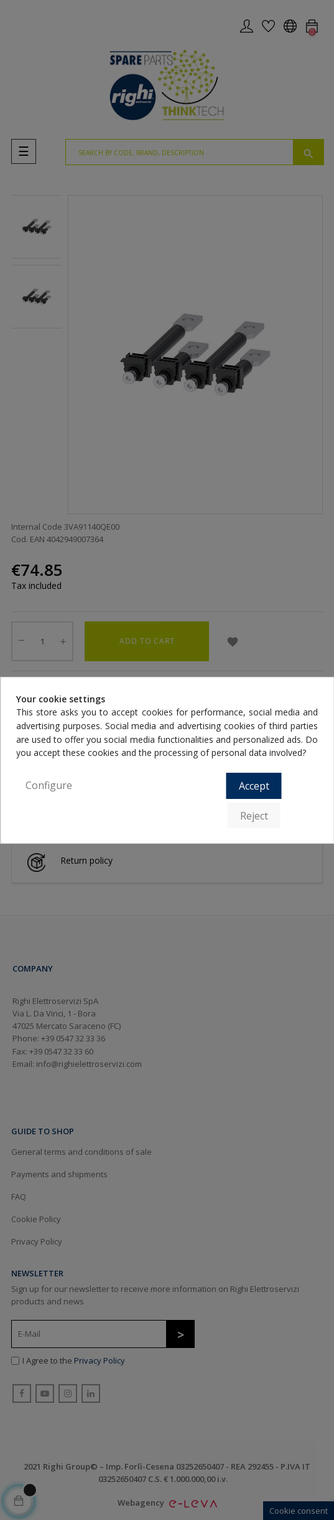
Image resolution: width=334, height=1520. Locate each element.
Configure (49, 785)
